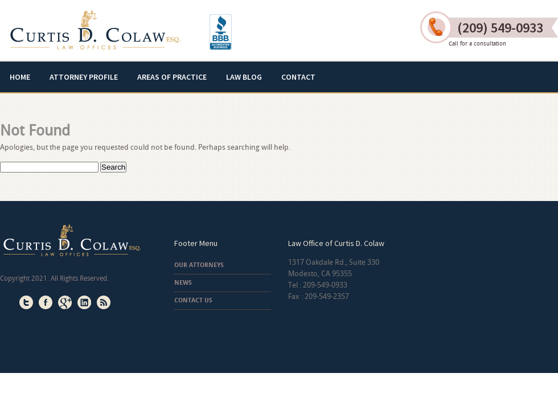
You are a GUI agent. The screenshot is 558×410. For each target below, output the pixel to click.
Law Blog (244, 77)
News (183, 282)
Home (20, 77)
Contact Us (193, 300)
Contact (298, 77)
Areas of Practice (172, 77)
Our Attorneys (199, 265)
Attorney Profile (84, 77)
